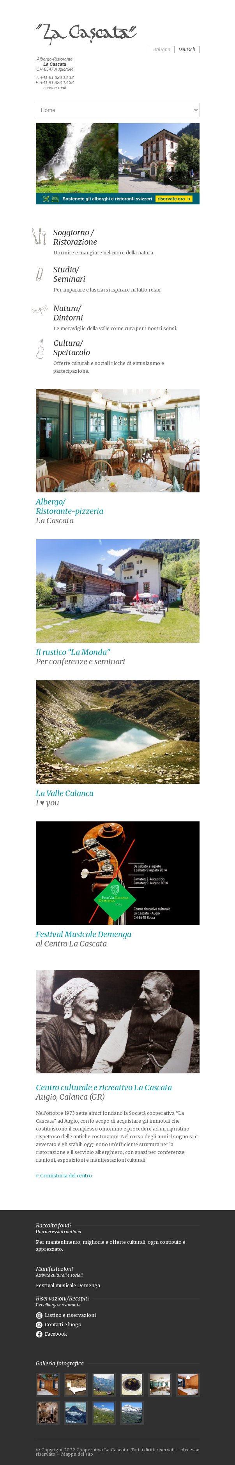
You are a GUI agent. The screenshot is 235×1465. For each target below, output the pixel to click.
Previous (171, 178)
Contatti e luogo (58, 1324)
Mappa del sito (77, 1454)
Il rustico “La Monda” (73, 652)
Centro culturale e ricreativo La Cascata (104, 1087)
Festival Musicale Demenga (83, 934)
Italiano (161, 49)
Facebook (51, 1334)
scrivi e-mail (54, 87)
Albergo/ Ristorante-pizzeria (69, 506)
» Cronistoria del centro (64, 1176)
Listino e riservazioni (66, 1315)
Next (185, 178)
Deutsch (186, 49)
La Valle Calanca (65, 793)
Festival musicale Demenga (68, 1285)
